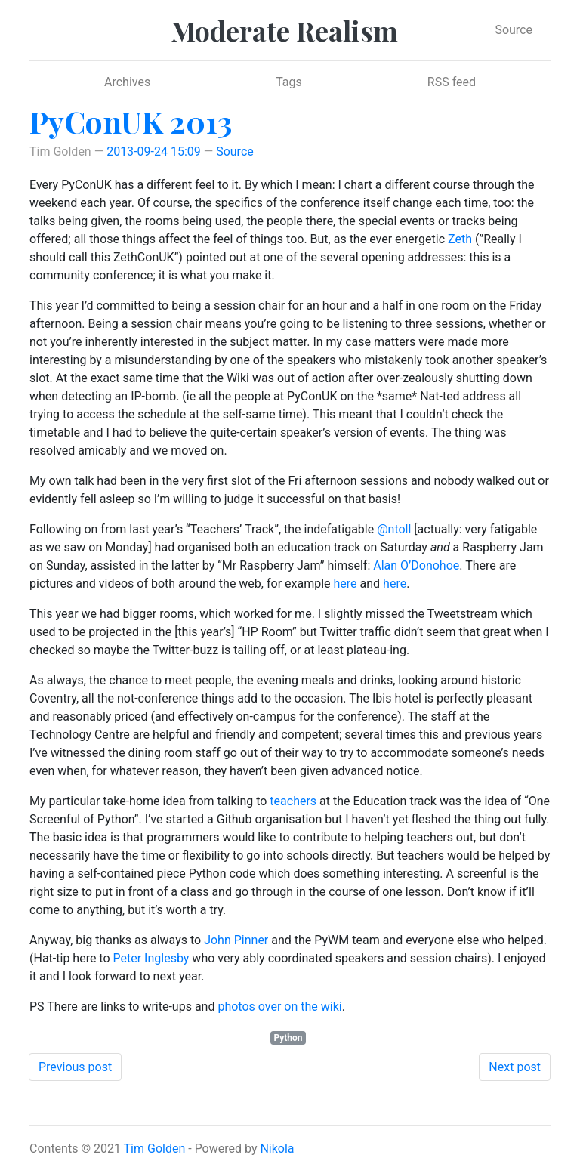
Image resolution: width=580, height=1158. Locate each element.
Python (287, 1038)
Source (513, 30)
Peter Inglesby (151, 958)
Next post (515, 1067)
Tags (289, 82)
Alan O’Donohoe (416, 565)
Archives (127, 82)
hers (304, 801)
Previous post (75, 1067)
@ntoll (394, 529)
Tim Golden (155, 1148)
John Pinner (236, 940)
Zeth (460, 239)
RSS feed (451, 82)
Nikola (277, 1148)
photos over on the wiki (279, 1006)
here (345, 583)
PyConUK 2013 (130, 121)
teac (281, 801)
